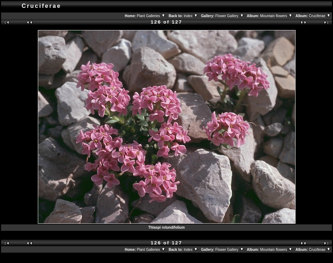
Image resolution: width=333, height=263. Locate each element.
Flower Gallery (229, 16)
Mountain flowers (276, 16)
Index (191, 16)
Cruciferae (320, 16)
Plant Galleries (151, 16)
